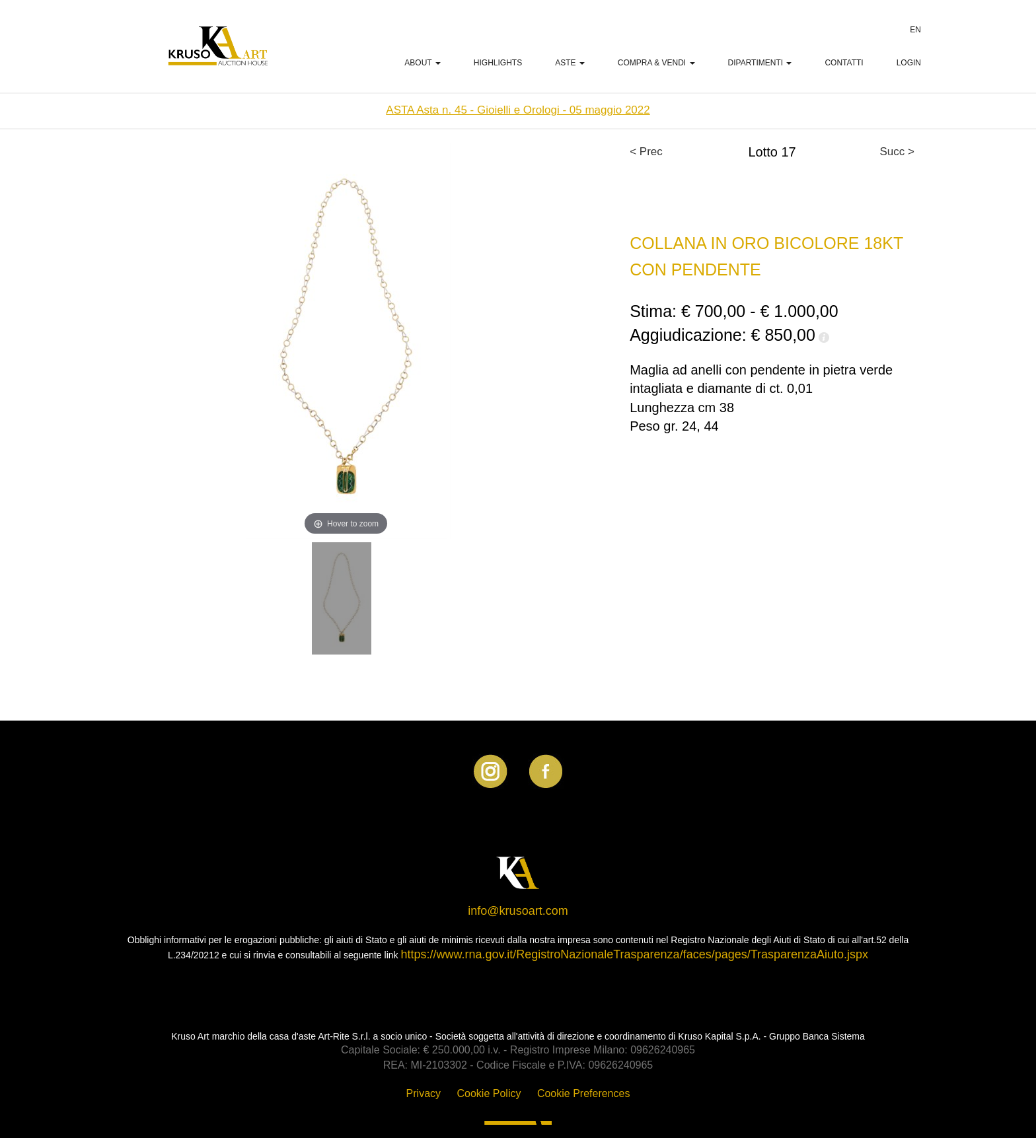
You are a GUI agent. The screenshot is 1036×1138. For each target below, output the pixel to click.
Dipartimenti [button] (760, 62)
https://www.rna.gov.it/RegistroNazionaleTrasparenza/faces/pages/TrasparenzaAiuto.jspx (634, 954)
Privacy (423, 1093)
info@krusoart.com (518, 910)
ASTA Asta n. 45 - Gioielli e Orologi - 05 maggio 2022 (517, 110)
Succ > (897, 151)
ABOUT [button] (422, 62)
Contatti (844, 62)
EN (915, 29)
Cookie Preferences (583, 1093)
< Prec (646, 151)
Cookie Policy (489, 1093)
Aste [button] (570, 62)
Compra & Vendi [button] (656, 62)
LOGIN (909, 62)
